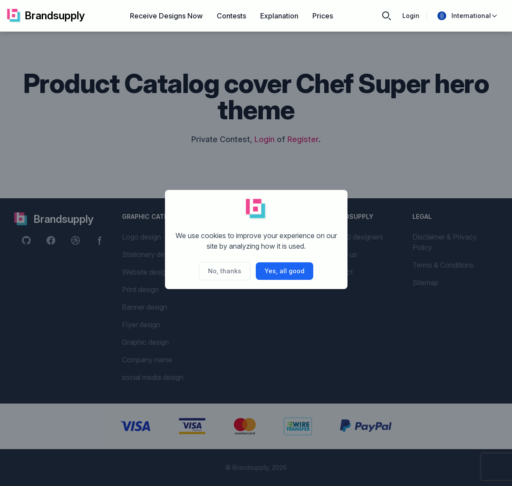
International (467, 15)
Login (410, 15)
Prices (322, 15)
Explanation (279, 15)
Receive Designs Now (166, 15)
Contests (231, 15)
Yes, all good (284, 271)
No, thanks (224, 271)
